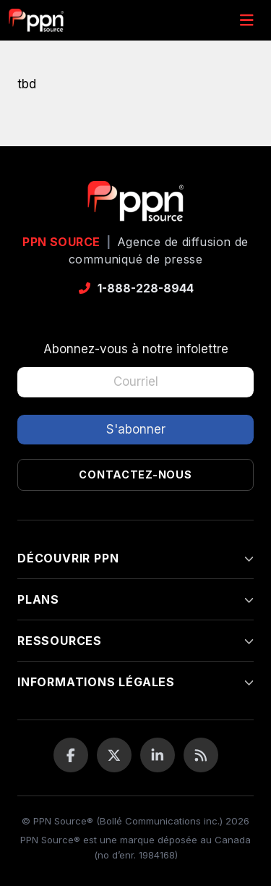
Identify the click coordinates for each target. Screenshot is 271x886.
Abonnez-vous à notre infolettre (135, 349)
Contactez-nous (135, 474)
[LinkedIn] (157, 755)
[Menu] (246, 20)
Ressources (135, 640)
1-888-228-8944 (135, 288)
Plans (135, 599)
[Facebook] (70, 755)
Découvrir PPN (135, 558)
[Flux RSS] (201, 755)
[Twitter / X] (114, 755)
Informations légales (135, 682)
